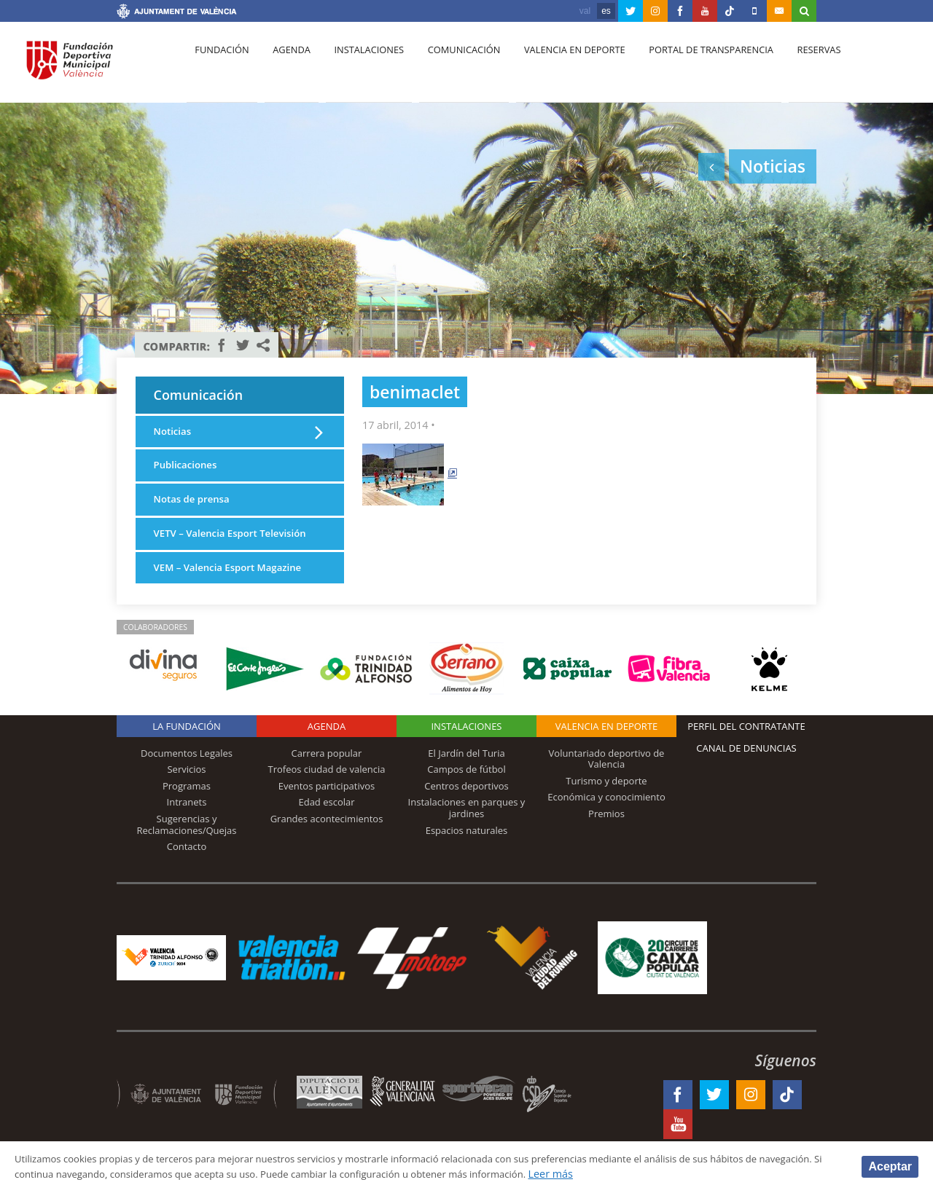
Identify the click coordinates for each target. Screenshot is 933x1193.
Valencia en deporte (557, 66)
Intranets (187, 829)
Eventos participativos (326, 813)
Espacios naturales (467, 858)
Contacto (187, 874)
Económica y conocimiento (606, 824)
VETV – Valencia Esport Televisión (210, 552)
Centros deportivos (466, 813)
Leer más (675, 1174)
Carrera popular (327, 780)
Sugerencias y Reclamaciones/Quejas (187, 852)
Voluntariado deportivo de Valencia (607, 786)
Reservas (794, 66)
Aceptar (890, 1165)
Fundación (219, 66)
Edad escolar (326, 829)
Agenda (285, 66)
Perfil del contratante (746, 753)
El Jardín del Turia (466, 780)
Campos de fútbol (466, 796)
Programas (187, 813)
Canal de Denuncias (746, 775)
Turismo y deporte (606, 808)
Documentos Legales (187, 780)
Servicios (186, 796)
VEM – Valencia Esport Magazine (235, 595)
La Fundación (186, 753)
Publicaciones (188, 472)
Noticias (174, 437)
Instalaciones (359, 66)
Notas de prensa (195, 508)
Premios (606, 841)
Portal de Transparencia (690, 66)
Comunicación (450, 66)
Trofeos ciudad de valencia (327, 796)
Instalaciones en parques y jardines (467, 835)
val (584, 11)
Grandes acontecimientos (326, 846)
